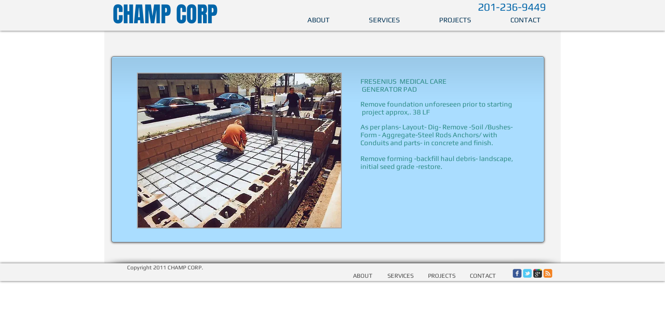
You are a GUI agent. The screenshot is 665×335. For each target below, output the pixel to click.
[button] (239, 150)
